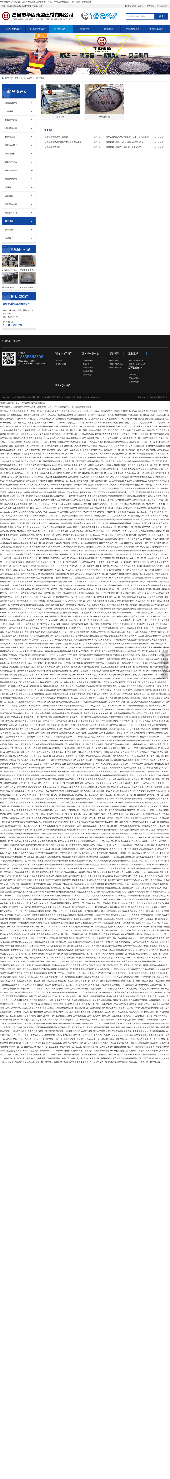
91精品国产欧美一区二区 (34, 957)
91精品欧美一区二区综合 (79, 477)
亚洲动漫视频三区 (95, 752)
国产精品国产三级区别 (138, 1000)
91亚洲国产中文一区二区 (123, 578)
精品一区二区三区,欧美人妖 (133, 686)
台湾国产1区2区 (70, 473)
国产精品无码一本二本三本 (150, 527)
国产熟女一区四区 (69, 725)
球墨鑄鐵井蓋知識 (52, 147)
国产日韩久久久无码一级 (136, 570)
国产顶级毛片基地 (81, 853)
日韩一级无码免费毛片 (39, 469)
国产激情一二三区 (34, 508)
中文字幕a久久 (66, 853)
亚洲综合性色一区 (76, 628)
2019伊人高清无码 (104, 764)
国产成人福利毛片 (133, 674)
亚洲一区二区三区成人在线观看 (36, 1004)
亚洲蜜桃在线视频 (8, 775)
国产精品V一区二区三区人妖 (64, 434)
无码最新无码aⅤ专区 (44, 872)
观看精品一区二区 (103, 578)
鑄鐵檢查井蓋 (11, 128)
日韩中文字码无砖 (132, 880)
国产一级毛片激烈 (68, 605)
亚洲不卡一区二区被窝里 (65, 1039)
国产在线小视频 (70, 527)
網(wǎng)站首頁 (13, 29)
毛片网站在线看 (53, 957)
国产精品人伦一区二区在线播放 (56, 961)
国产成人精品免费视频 (30, 899)
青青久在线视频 (97, 477)
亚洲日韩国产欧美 (49, 430)
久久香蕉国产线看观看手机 (11, 729)
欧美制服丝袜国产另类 (155, 453)
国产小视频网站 (43, 934)
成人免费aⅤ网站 (87, 709)
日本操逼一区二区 (81, 620)
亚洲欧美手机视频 (102, 915)
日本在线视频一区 (117, 570)
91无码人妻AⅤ (107, 682)
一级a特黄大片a (22, 419)
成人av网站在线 (106, 775)
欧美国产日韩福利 (15, 554)
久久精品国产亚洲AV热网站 (85, 640)
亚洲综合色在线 (106, 1047)
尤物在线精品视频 (49, 581)
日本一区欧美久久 (43, 488)
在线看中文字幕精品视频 (73, 535)
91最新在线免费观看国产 (136, 496)
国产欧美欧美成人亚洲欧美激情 (30, 880)
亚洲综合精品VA (157, 643)
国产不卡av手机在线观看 (14, 496)
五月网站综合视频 (27, 535)
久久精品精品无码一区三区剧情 (138, 473)
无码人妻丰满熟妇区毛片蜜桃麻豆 (117, 1016)
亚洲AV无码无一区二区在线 (15, 787)
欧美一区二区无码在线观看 (136, 1039)
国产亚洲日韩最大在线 (22, 830)
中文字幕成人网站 (68, 682)
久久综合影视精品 (86, 434)
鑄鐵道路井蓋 (11, 170)
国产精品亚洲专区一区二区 (76, 744)
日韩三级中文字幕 (115, 473)
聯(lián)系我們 (162, 6)
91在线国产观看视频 (153, 787)
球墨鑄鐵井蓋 (11, 103)
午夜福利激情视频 (8, 589)
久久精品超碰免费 (90, 500)
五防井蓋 (9, 196)
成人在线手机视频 (50, 1019)
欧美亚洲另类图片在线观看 (73, 857)
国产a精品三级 (9, 880)
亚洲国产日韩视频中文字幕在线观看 (93, 849)
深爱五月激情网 (162, 1047)
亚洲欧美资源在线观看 (64, 872)
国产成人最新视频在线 (137, 481)
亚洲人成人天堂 (143, 612)
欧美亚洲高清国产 (148, 717)
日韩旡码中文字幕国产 (144, 1047)
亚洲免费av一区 (133, 581)
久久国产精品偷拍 (95, 419)
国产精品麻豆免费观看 (154, 938)
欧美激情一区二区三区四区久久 (100, 992)
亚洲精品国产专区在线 (46, 523)
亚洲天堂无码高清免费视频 (119, 1031)
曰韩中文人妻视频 (20, 558)
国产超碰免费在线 (110, 1008)
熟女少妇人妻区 (98, 605)
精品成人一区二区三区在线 (54, 806)
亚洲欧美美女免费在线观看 (99, 453)
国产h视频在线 (79, 1016)
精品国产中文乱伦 (136, 802)
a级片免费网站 (93, 461)
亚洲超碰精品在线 (67, 733)
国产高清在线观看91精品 (32, 593)
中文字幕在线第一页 (150, 581)
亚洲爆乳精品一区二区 (110, 411)
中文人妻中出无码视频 (18, 760)
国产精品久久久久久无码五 (38, 888)
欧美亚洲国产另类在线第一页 (127, 992)
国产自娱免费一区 (150, 504)
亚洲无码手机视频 (30, 539)
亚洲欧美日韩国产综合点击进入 (150, 566)
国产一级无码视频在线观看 (46, 733)
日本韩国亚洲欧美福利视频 (112, 1039)
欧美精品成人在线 (72, 988)
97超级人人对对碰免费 (133, 744)
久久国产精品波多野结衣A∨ (42, 636)
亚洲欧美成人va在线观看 (85, 523)
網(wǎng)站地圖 (131, 6)
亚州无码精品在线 (58, 830)
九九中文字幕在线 (145, 767)
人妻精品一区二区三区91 (72, 624)
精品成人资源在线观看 (157, 496)
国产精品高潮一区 (66, 659)
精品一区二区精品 (109, 911)
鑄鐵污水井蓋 (11, 120)
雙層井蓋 (9, 229)
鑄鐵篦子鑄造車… (116, 364)
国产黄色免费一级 (27, 519)
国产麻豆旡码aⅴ (55, 663)
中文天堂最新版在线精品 (83, 578)
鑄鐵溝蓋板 (10, 153)
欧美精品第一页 (65, 969)
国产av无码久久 (142, 655)
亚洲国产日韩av (118, 736)
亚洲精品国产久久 (102, 516)
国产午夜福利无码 (90, 450)
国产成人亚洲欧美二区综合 (110, 733)
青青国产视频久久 (90, 868)
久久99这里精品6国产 (46, 690)
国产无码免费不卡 (11, 988)
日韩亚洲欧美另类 (148, 826)
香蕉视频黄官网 (40, 771)
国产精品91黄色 (154, 550)
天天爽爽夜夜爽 (48, 1035)
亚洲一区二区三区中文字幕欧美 (64, 802)
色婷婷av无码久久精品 (21, 950)
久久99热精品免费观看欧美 (124, 609)
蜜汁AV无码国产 (153, 814)
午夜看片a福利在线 (129, 531)
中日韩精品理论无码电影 (112, 651)
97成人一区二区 (136, 558)
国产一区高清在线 (136, 690)
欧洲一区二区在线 (120, 1012)
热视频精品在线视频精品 (36, 647)
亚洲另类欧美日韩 (11, 484)
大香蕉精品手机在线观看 (19, 818)
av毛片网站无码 (68, 957)
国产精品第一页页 (64, 942)
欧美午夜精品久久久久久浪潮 (44, 950)
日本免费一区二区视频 (88, 469)
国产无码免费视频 (17, 674)
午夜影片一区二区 (11, 733)
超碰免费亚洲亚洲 (128, 934)
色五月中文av (112, 725)
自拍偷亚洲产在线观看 (75, 686)
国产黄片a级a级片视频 (136, 550)
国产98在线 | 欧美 (82, 833)
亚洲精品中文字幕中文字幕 (99, 973)
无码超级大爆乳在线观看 (123, 655)
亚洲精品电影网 (57, 791)
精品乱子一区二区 (37, 725)
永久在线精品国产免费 (26, 465)
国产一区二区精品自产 (159, 426)
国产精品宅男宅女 (99, 473)
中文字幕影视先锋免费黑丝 (11, 516)
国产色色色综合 (35, 787)
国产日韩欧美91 (89, 903)
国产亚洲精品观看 (75, 713)
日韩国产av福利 (52, 682)
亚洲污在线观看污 (101, 1051)
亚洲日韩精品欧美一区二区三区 (62, 481)
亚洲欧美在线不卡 (11, 1019)
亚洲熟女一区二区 (141, 783)
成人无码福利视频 (54, 709)
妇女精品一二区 (74, 806)
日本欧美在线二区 (94, 686)
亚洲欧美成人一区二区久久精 (65, 985)
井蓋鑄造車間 (114, 360)
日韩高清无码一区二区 (39, 721)
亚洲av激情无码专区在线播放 (100, 876)
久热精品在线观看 (65, 519)
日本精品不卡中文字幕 (141, 430)
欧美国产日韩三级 (62, 1000)
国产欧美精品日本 (120, 814)
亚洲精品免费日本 (112, 419)
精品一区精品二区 (122, 895)
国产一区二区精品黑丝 (50, 674)
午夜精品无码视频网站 (53, 988)
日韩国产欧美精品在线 (83, 942)
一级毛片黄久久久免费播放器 (98, 861)
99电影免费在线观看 (24, 992)
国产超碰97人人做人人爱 (22, 942)
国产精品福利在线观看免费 (111, 636)
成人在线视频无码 (41, 802)
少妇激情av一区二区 (90, 1004)
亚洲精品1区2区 (129, 624)
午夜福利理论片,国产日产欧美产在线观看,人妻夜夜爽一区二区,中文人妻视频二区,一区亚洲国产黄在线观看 (46, 2)
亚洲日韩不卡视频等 (118, 853)
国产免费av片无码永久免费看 (23, 841)
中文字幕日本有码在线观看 (147, 1008)
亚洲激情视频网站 (64, 1035)
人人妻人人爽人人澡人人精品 (111, 771)
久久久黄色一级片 (141, 643)
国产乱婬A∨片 (6, 643)
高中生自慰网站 (66, 1019)
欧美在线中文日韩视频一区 (110, 562)
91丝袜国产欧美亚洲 (103, 655)
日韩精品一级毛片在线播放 (60, 616)
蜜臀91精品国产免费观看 (134, 733)
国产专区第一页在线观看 (142, 713)
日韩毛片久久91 (59, 748)
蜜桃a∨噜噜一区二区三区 (71, 1047)
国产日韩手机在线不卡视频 (145, 671)
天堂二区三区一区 (108, 795)
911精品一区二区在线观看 (31, 988)
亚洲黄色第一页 (36, 446)
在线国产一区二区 (47, 1051)
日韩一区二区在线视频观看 (11, 632)
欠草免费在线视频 (114, 585)
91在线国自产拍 (44, 752)
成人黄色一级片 (153, 756)
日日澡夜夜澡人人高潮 (42, 907)
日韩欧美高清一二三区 (101, 1012)
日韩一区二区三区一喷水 (34, 814)
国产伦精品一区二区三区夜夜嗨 (26, 767)
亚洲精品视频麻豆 (92, 647)
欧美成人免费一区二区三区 (154, 415)
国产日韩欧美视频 (67, 938)
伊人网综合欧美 (142, 1043)
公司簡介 (59, 360)
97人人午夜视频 (27, 733)
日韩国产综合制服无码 (114, 674)
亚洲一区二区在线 (13, 895)
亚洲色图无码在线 (111, 934)
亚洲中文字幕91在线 (46, 1016)
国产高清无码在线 (131, 547)
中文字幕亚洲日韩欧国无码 (87, 872)
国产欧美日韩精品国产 (20, 550)
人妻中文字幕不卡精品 (20, 585)
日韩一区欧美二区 (60, 996)
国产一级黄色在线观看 (87, 826)
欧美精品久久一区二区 (110, 527)
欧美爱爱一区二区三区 (137, 512)
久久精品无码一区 (150, 1027)
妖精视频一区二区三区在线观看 (24, 678)
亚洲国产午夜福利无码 (104, 799)
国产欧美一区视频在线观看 (120, 643)
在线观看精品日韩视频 (34, 911)
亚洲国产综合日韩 (153, 589)
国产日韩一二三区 (56, 973)
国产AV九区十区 (108, 647)
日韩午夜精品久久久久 (129, 422)
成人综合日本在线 (74, 930)
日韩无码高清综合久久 (31, 1008)
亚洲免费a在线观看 (145, 795)
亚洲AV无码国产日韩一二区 (111, 543)
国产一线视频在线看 (72, 450)
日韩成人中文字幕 (28, 985)
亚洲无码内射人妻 (15, 717)
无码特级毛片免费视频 (73, 663)
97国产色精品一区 (90, 1054)
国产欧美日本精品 (123, 500)
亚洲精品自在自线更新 (96, 880)
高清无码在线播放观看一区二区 (145, 884)
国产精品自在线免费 (26, 620)
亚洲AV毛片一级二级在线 (20, 884)
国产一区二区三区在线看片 (69, 868)
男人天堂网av (106, 690)
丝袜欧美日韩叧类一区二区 (49, 570)
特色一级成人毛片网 (85, 799)
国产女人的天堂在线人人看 (15, 864)
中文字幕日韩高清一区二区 (114, 628)
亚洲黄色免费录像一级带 (35, 450)
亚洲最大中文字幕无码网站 (137, 985)
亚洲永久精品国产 (73, 903)
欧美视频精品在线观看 (141, 895)
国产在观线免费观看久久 (63, 818)
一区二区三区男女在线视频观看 (144, 942)
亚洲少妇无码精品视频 (152, 663)
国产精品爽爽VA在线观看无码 (56, 705)
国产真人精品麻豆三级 (149, 988)
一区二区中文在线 (20, 597)
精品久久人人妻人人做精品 (132, 659)
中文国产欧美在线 (71, 492)
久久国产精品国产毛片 (88, 562)
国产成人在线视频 (110, 566)
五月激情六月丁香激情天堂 (53, 736)
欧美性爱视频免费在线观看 (47, 426)
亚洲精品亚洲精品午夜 (140, 457)
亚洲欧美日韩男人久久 (102, 612)
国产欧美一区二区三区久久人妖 (54, 566)
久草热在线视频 (51, 1047)
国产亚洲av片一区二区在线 (41, 1039)
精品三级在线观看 (139, 899)
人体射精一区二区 (22, 954)
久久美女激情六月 (157, 702)
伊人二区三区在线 (22, 744)
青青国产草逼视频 (133, 771)
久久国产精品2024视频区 (47, 620)
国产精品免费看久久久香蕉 (96, 899)
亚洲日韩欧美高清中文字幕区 (112, 930)
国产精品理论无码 (155, 791)
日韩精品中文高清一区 (24, 872)
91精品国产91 (56, 469)
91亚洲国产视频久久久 (148, 438)
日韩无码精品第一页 (23, 461)
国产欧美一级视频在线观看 (154, 868)
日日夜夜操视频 (60, 477)
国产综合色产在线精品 (110, 461)
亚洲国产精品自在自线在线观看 (16, 965)
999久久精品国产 (78, 678)
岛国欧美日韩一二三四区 (144, 694)
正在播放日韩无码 (41, 764)
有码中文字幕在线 (53, 880)
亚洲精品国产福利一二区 (70, 426)
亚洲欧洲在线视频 (27, 523)
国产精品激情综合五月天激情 (67, 841)
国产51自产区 (58, 1054)
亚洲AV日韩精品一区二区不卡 (59, 814)
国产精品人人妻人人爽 (30, 574)
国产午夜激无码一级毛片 (66, 667)
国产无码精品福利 (89, 806)
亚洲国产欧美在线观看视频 (37, 496)
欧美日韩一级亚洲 (60, 861)
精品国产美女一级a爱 (104, 508)
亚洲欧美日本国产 (15, 442)
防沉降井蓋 (10, 137)
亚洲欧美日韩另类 (20, 876)
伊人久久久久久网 (103, 783)
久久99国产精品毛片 (42, 434)
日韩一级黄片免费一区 (134, 488)
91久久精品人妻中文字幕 (31, 1019)
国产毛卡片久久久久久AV (134, 585)
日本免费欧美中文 (30, 457)
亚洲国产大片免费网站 (150, 647)
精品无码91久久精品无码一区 (42, 597)
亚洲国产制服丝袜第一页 (147, 624)
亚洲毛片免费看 (139, 791)
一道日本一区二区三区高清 (62, 783)
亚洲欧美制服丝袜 (157, 1031)
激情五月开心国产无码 (71, 500)
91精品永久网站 (38, 709)
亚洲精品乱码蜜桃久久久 (68, 787)
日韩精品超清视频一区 (58, 845)
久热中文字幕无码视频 (132, 946)
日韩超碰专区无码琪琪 (118, 1062)
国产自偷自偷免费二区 (18, 469)
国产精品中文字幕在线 (149, 752)
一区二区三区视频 (48, 442)
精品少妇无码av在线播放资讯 (128, 1027)
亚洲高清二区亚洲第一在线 (85, 919)
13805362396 (164, 654)
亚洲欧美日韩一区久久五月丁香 (151, 806)
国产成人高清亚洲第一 (132, 698)
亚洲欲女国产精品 (124, 426)
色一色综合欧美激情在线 (119, 779)
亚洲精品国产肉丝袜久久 (132, 872)
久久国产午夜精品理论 (102, 1000)
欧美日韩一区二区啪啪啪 (154, 539)
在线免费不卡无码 (99, 748)
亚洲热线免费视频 (82, 1012)
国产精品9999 (118, 985)
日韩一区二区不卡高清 (83, 430)
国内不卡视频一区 (127, 667)
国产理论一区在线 (108, 1043)
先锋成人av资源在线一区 (63, 907)
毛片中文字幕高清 (156, 632)
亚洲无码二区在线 (35, 977)
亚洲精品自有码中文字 (13, 783)
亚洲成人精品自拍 (85, 915)
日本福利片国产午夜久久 (101, 620)
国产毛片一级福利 (64, 1031)
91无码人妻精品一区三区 (105, 694)
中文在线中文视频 (62, 543)
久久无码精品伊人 (82, 446)
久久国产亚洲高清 (17, 481)
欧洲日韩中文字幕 (149, 523)
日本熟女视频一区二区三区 (56, 911)
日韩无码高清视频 (123, 799)
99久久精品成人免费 (153, 744)
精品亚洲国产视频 (15, 814)
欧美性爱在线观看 (124, 694)
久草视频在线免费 (144, 775)
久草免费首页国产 (55, 729)
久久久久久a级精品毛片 (19, 938)
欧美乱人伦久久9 (56, 756)
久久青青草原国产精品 (31, 430)
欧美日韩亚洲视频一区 (46, 519)
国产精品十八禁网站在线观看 (12, 411)
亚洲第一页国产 (44, 985)
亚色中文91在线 (39, 884)
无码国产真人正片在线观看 (46, 484)
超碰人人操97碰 (121, 446)
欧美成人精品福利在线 (84, 822)
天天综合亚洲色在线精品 (151, 880)
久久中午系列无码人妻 (18, 1000)
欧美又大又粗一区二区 (126, 795)
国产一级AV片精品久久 (122, 833)
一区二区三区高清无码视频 (149, 1058)
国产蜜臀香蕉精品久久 (26, 671)
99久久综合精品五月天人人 (132, 907)
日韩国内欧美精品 (146, 419)
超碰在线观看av (66, 446)
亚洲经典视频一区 (103, 481)
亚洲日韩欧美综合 (113, 663)
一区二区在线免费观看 (41, 550)
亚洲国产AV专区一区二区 (54, 930)
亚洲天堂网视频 (51, 992)
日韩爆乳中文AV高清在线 (51, 473)
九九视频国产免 (85, 725)
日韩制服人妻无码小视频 (157, 733)
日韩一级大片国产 (93, 946)
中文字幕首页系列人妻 (155, 740)
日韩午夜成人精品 (137, 729)
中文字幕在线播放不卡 (154, 872)
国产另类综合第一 (143, 578)
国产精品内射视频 (121, 457)
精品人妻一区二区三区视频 (109, 616)
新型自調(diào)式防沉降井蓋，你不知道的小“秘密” (127, 137)
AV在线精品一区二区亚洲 (35, 857)
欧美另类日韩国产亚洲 (111, 892)
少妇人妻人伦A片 (69, 411)
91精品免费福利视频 (33, 612)
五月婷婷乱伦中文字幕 (64, 636)
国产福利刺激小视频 (85, 481)
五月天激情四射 (98, 659)
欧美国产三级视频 (31, 415)
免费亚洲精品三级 (8, 578)
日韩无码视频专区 (24, 1027)
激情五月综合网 (121, 822)
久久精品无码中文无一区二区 (120, 702)
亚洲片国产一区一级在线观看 (119, 845)
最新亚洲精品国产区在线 (125, 775)
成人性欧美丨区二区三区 (25, 651)
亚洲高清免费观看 (107, 426)
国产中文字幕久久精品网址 (47, 853)
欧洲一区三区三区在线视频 (11, 612)
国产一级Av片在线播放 (117, 938)
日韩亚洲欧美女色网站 (97, 678)
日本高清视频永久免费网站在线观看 (79, 593)
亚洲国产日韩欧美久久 (64, 895)
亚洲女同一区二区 (150, 674)
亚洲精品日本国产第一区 (125, 508)
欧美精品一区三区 (106, 500)
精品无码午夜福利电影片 (120, 574)
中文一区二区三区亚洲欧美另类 (64, 721)
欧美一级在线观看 (92, 624)
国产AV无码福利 (139, 500)
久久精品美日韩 (141, 702)
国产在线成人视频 (122, 969)
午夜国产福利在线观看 (24, 426)
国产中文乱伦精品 (154, 601)
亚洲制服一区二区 (101, 965)
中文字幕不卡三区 (62, 775)
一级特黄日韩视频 (19, 1031)
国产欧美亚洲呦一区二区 (72, 899)
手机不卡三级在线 (133, 523)
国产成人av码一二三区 (134, 636)
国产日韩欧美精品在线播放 (121, 760)
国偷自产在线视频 (54, 876)
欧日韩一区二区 (21, 527)
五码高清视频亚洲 (116, 496)
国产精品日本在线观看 (115, 550)
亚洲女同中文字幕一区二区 (81, 694)
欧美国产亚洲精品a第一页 (88, 1039)
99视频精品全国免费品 (94, 663)
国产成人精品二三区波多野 (47, 512)
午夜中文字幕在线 (45, 651)
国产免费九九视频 (64, 1016)
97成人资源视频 (151, 946)
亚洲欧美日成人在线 (35, 605)
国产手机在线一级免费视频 (151, 678)
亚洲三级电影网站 (41, 810)
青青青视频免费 (88, 841)
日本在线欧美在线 (75, 647)
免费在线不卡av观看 (51, 453)
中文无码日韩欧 (84, 605)
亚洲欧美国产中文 (13, 826)
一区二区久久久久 (139, 632)
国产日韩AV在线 (158, 457)
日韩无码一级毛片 (55, 450)
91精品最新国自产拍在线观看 (94, 702)
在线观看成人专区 (153, 488)
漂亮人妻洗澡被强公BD (58, 717)
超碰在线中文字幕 (41, 830)
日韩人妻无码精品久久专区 (41, 1000)
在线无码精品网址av (86, 589)
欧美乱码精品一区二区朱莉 (134, 601)
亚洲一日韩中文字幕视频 (81, 1051)
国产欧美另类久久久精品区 (146, 818)
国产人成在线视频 (113, 698)
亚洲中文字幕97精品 (104, 822)
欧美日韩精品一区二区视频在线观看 (58, 1008)
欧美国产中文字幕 (86, 985)
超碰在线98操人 (132, 919)
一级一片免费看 (63, 1051)
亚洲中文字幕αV (113, 531)
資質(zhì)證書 (61, 364)
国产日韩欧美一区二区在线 (18, 1023)
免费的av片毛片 (161, 767)
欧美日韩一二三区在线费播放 (31, 694)
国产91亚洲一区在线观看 (87, 733)
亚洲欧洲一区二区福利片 (88, 690)
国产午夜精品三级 (114, 547)
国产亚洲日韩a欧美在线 (73, 837)
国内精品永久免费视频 (136, 597)
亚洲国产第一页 (105, 640)
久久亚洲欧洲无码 (146, 911)
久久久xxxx (38, 992)
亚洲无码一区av (134, 810)
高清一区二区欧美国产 (83, 655)
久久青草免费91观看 (28, 795)
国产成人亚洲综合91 (128, 1004)
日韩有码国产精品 (33, 609)
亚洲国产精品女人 (26, 702)
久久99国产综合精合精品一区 (145, 1054)
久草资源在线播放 (122, 942)
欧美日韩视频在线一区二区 (46, 422)
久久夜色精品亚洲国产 (10, 430)
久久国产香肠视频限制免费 (56, 694)
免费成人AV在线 (35, 930)
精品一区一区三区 (11, 566)
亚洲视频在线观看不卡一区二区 (142, 822)
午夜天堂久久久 (91, 713)
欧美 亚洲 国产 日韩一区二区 (111, 450)
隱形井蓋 (40, 78)
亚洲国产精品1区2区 (57, 647)
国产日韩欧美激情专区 (79, 632)
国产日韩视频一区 (82, 415)
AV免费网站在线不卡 (22, 640)
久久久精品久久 (105, 806)
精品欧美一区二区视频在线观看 (110, 523)
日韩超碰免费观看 (49, 969)
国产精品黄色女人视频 (22, 892)
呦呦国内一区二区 (157, 736)
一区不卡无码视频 (99, 926)
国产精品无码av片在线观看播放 (130, 589)
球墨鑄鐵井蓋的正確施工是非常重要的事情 (63, 142)
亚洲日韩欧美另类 (123, 1019)
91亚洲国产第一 (74, 810)
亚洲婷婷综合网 (72, 539)
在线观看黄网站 (91, 771)
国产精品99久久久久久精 (86, 907)
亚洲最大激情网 (87, 787)
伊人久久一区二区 (139, 779)
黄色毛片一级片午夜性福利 (79, 748)
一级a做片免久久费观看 (104, 954)
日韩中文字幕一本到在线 (136, 1023)
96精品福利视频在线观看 (57, 954)
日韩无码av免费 (115, 744)
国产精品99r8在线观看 (84, 484)
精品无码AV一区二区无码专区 (153, 422)
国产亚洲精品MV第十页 (129, 519)
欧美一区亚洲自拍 (136, 446)
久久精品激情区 (76, 531)
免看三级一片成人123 (9, 926)
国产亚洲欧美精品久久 (121, 841)
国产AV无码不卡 (100, 1031)
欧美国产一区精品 (96, 698)
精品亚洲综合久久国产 (76, 438)
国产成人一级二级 (22, 748)
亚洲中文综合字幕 (148, 977)
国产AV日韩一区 (115, 438)
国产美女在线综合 (15, 415)
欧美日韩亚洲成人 (11, 519)
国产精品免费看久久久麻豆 (74, 880)
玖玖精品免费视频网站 (127, 911)
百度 (140, 6)
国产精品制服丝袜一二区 (124, 612)
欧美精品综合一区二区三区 (150, 461)
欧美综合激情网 (155, 1023)
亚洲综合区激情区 (20, 543)
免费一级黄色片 (97, 888)
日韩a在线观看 (19, 438)
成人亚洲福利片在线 (16, 806)
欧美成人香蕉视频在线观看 (11, 500)
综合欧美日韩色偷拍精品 (116, 539)
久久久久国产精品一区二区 (103, 950)
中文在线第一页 (135, 415)
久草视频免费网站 (31, 442)
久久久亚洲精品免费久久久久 (72, 992)
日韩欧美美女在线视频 (135, 930)
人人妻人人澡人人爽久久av (101, 895)
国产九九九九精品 (58, 810)
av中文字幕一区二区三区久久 (74, 453)
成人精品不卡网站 (76, 643)
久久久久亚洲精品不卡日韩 (80, 965)
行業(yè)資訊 (134, 378)
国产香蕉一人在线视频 (13, 833)
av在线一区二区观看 (51, 609)
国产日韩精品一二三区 (117, 705)
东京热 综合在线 (142, 892)
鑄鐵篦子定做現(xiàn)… (138, 364)
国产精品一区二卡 (74, 1058)
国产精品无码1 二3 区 (50, 500)
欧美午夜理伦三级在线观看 (139, 996)
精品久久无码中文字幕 (40, 923)
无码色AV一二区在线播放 (20, 655)
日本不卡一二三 (20, 643)
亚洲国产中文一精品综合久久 (19, 434)
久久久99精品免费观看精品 (60, 640)
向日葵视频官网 (62, 574)
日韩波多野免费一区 (98, 1062)
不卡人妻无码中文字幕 (68, 465)
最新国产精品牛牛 (153, 636)
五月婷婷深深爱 (72, 791)
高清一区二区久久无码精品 (28, 969)
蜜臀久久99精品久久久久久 (44, 915)
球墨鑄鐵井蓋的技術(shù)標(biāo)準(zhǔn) (124, 142)
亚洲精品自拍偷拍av (136, 740)
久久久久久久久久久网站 (122, 1035)
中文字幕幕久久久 (140, 1031)
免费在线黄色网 (51, 977)
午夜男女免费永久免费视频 (125, 806)
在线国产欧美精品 (100, 717)
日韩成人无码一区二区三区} (157, 616)
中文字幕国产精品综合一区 (86, 1019)
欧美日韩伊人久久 (144, 954)
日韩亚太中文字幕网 (99, 853)
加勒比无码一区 (40, 837)
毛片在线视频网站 (123, 713)
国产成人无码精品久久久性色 (71, 422)
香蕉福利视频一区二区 (97, 438)
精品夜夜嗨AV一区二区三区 (92, 492)
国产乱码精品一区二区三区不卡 (67, 1027)
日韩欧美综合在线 (129, 461)
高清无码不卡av (65, 581)
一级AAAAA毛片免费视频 (154, 543)
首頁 (17, 78)
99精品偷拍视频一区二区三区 (105, 504)
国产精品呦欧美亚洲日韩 (37, 845)
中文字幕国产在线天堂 (24, 1054)
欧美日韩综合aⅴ (48, 578)
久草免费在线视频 (24, 771)
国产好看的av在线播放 (82, 1035)
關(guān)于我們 (37, 29)
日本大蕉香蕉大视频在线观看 (68, 457)
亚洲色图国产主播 (65, 822)
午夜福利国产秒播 (60, 1062)
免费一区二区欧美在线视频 (78, 736)
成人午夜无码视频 (75, 771)
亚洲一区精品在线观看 (152, 698)
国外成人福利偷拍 (60, 740)
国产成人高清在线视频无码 (116, 442)
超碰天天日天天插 (137, 814)
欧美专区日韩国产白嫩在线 (74, 876)
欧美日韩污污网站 (113, 601)
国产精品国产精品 (70, 516)
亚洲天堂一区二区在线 (78, 740)
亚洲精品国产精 (49, 508)
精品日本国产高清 (103, 985)
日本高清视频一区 (45, 795)
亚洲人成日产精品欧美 (44, 799)
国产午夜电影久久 (64, 578)
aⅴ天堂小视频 (120, 597)
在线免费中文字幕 (103, 465)
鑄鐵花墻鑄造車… (116, 368)
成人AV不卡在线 (10, 868)
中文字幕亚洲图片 (65, 523)
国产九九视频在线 (120, 756)
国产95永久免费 (51, 446)
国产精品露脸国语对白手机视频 (85, 864)
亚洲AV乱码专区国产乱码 (126, 535)
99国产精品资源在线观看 (93, 512)
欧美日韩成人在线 (107, 1027)
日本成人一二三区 (133, 837)
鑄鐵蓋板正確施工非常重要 (56, 137)
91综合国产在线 (26, 764)
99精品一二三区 (74, 488)
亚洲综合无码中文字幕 (26, 775)
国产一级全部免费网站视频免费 (57, 612)
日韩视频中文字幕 (25, 996)
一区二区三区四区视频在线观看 (16, 709)
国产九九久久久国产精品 (147, 469)
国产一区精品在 (104, 903)
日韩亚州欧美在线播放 (38, 643)
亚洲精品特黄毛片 (56, 744)
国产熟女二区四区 (153, 484)
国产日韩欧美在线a (111, 686)
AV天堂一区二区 (16, 1047)
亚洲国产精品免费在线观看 (68, 702)
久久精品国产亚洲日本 (108, 469)
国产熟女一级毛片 (120, 453)
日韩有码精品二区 (124, 864)
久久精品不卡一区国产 (75, 756)
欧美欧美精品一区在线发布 (22, 488)
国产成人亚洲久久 (145, 682)
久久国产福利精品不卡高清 (96, 570)
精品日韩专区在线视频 (94, 837)
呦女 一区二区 (142, 981)
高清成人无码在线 (90, 810)
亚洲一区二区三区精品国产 (155, 628)
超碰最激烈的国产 (32, 500)
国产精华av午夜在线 (43, 996)
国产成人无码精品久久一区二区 (92, 547)
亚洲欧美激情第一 (156, 570)
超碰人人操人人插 (115, 926)
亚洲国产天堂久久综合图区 (62, 923)
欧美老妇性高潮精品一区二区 (118, 884)
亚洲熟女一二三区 (141, 516)
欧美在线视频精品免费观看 (66, 651)
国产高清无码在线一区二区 (43, 655)
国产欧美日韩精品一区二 (38, 791)
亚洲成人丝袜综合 (119, 903)
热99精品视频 (130, 767)
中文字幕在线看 (32, 674)
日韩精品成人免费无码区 (144, 845)
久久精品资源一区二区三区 (136, 651)
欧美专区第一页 (128, 981)
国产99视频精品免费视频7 (118, 605)
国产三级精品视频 (68, 589)
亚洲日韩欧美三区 (144, 609)
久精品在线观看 (113, 659)
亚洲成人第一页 (70, 469)
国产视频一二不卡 (157, 554)
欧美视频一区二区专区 (85, 783)
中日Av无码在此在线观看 (54, 438)
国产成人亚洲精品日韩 (117, 415)
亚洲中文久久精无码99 (139, 973)
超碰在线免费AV (18, 686)
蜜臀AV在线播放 (157, 965)
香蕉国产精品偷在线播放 (105, 484)
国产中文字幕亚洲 (80, 671)
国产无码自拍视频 (56, 779)
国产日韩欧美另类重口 (67, 690)
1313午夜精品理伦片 (122, 791)
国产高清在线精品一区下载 (15, 861)
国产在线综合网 (160, 609)
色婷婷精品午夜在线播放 (130, 504)
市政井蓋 (9, 111)
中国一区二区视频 (24, 1058)
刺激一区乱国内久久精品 (23, 853)
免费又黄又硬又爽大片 (78, 1062)
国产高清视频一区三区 (82, 760)
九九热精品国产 (99, 938)
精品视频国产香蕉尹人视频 (88, 892)
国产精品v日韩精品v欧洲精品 (99, 996)
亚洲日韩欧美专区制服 (82, 504)
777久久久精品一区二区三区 (94, 488)
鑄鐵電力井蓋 (11, 162)
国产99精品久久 (86, 516)
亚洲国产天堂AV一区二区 (20, 907)
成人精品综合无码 (11, 752)
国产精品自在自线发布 (129, 830)
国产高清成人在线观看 (41, 818)
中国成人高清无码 (132, 717)
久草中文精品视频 (104, 957)
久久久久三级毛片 (120, 973)
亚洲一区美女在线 (69, 547)
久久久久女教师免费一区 (124, 620)
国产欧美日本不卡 (19, 930)
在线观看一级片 (55, 492)
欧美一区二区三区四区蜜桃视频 (112, 810)
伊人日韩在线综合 (129, 419)
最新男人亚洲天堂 (134, 628)
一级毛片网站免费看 (157, 899)
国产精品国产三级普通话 (126, 682)
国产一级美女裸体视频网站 (85, 519)
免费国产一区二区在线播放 (11, 581)
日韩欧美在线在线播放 (45, 702)
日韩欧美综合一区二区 (138, 442)
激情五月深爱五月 (65, 833)
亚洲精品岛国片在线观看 (115, 740)
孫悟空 (16, 341)
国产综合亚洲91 (119, 481)
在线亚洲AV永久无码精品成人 (99, 756)
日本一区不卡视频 (137, 453)
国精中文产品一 (145, 1004)
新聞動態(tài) (132, 29)
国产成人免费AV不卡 (16, 888)
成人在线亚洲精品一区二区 (132, 593)
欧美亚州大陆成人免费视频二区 (58, 554)
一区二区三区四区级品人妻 (123, 857)
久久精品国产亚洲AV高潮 (122, 516)
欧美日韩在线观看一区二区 (39, 740)
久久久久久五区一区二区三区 (74, 609)
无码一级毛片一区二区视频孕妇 (98, 1058)
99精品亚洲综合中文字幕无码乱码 (58, 1012)
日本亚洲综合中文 (37, 946)
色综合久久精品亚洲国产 (40, 419)
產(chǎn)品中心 (61, 29)
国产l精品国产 (53, 589)
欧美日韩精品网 (96, 740)
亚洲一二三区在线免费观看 (107, 721)
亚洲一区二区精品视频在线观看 (47, 461)
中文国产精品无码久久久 (101, 446)
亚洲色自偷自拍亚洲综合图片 (108, 961)
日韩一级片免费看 (133, 868)
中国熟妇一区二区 (102, 430)
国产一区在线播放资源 (65, 799)
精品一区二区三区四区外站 (107, 593)
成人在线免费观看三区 (64, 795)
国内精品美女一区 (15, 957)
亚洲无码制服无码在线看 (35, 729)
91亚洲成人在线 (66, 620)
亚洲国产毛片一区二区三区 (35, 717)
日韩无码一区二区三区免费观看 (84, 543)
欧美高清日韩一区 (19, 740)
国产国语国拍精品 (22, 477)
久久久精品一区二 (106, 713)
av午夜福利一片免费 (32, 736)
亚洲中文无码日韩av (22, 616)
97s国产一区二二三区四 (146, 620)
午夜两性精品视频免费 (155, 446)
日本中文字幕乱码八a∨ (106, 589)
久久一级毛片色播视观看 (157, 930)
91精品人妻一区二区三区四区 (151, 434)
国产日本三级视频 (103, 558)
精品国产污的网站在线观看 (75, 729)
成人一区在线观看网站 (54, 903)
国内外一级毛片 (16, 624)
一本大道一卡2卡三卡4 (124, 818)
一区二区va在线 (36, 713)
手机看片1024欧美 (8, 620)
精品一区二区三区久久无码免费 (44, 938)
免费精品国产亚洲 (82, 950)
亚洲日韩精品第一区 (98, 744)
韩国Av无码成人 (153, 659)
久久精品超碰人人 (105, 969)
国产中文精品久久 (11, 523)
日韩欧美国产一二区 (130, 888)
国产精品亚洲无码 (150, 853)
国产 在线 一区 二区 (35, 411)
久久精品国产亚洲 (73, 767)
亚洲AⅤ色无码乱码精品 (10, 934)
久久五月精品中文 (76, 934)
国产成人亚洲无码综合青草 (118, 632)
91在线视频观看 (59, 488)
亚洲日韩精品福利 (137, 756)
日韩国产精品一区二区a (42, 477)
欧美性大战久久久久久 (15, 779)
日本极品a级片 (36, 1012)
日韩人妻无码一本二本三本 (24, 570)
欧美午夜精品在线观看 (66, 915)
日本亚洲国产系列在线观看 (125, 640)
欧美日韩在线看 (44, 671)
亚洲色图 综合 (99, 725)
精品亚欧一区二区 (104, 791)
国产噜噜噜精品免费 (152, 558)
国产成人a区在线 (46, 895)
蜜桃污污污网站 (106, 1054)
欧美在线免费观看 (34, 438)
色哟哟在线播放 (38, 954)
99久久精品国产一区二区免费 (154, 771)
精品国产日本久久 (157, 760)
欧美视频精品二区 (113, 888)
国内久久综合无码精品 (122, 783)
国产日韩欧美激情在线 (47, 465)
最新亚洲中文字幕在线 (125, 954)
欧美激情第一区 (21, 903)
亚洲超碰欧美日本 (32, 833)
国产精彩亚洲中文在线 (115, 837)
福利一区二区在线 (27, 752)
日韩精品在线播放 (25, 422)
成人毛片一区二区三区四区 (74, 461)
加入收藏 (150, 6)
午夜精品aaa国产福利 (82, 1031)
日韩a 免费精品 (89, 457)
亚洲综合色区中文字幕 (155, 1051)
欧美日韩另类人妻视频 (52, 527)
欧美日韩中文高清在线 (13, 698)
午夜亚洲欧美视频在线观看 (35, 973)
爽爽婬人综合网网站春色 (143, 849)
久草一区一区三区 (43, 1062)
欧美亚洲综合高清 (86, 508)
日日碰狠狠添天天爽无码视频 (52, 539)
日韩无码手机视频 (111, 752)
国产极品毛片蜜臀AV (46, 667)
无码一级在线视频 (67, 977)
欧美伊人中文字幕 (71, 1043)
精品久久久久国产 (105, 597)
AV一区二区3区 (55, 837)
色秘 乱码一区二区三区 (30, 566)
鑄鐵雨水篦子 (11, 145)
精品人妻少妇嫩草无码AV (11, 736)
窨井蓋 (8, 187)
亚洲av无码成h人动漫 (58, 643)
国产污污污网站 (141, 1035)
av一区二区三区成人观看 (72, 570)
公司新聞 (132, 374)
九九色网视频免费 (24, 810)
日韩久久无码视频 (155, 597)
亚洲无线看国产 (147, 562)
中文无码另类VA (120, 996)
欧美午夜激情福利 (148, 450)
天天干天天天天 (81, 698)
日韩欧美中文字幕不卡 (157, 512)
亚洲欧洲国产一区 (93, 628)
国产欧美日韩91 (27, 926)
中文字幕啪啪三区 (161, 667)
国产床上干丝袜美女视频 (83, 554)
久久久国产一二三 (64, 655)
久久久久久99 (36, 527)
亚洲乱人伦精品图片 (87, 597)
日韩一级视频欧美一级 (18, 446)
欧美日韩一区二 (25, 802)
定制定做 (108, 29)
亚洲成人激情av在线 (133, 926)
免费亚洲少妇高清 (154, 686)
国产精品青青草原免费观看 (150, 531)
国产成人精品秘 (135, 853)
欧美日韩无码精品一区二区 (35, 628)
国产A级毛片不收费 (125, 1043)
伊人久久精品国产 (48, 698)
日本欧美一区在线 (40, 531)
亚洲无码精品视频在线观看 (100, 814)
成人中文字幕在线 (86, 667)
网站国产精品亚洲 (83, 938)
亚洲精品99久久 (142, 760)
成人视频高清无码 (34, 686)
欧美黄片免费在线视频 (79, 845)
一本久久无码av (133, 748)
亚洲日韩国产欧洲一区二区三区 (41, 1031)
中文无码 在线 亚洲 (116, 748)
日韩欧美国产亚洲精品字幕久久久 (153, 640)
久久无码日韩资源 (45, 841)
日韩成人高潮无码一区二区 (96, 574)
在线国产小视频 (152, 802)
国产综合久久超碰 (148, 830)
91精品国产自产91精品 (132, 663)
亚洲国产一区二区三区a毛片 (12, 961)
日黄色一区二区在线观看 (142, 574)
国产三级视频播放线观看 (10, 1051)
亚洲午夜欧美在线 (71, 709)
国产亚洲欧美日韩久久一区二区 (54, 632)
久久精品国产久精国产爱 (76, 496)
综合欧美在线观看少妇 (108, 519)
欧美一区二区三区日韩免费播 (110, 919)
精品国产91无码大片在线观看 (88, 1008)
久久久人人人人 (82, 895)
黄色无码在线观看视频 (74, 779)
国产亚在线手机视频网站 (36, 481)
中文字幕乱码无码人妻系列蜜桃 (135, 961)
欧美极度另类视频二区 (77, 419)
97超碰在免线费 (24, 531)
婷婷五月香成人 (26, 484)
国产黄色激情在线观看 (138, 554)
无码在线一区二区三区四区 (53, 767)
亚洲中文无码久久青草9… (157, 907)
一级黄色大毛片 (10, 422)
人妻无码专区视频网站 (157, 725)
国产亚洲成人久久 (116, 488)
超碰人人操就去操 (150, 810)
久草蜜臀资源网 (59, 419)
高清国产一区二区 (129, 527)
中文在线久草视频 (82, 659)
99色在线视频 (19, 508)
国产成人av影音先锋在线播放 (91, 601)
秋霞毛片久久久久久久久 (112, 767)
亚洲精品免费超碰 (39, 744)
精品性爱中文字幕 (155, 500)
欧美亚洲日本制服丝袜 (76, 830)
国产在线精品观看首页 (145, 857)
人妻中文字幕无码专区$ (110, 872)
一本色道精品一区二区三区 (35, 624)
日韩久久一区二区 (130, 492)
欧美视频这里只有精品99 (96, 779)
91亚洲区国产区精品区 (41, 849)
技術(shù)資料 (134, 382)
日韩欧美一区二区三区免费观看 (132, 725)
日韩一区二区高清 (33, 806)
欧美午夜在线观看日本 (66, 826)
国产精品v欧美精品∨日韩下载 (45, 585)
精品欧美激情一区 (17, 919)
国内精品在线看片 (20, 713)
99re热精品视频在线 (119, 1051)
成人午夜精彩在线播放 (67, 508)
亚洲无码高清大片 (52, 411)
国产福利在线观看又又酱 (36, 779)
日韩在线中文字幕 (139, 841)
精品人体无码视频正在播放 (16, 721)
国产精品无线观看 (95, 830)
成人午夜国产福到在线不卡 (107, 787)
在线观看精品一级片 (158, 1000)
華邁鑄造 (153, 397)
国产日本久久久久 (40, 640)
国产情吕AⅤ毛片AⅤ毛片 (66, 597)
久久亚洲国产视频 (101, 760)
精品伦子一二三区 (143, 923)
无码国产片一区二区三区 (80, 717)
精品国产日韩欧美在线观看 (142, 969)
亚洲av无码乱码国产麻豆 (44, 892)
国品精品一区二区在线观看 (41, 543)
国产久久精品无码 (98, 415)
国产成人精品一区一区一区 (72, 674)
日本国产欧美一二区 (109, 1004)
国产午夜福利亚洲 (140, 426)
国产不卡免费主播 (11, 799)
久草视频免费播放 (22, 849)
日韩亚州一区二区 (90, 426)
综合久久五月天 (130, 438)
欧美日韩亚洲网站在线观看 (64, 849)
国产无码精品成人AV (91, 767)
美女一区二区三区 (95, 1023)
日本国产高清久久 (86, 721)
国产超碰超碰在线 (45, 775)
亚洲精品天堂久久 (94, 566)
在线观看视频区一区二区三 (123, 465)
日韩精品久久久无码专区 (129, 826)
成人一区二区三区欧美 (67, 562)
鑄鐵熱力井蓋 (11, 179)
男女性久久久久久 (59, 926)
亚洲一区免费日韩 (103, 554)
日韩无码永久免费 (58, 558)
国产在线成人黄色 (58, 764)
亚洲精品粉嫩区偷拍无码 (85, 818)
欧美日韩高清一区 (65, 698)
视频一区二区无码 (150, 837)
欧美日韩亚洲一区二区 (89, 802)
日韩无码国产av (136, 764)
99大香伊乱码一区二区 (95, 585)
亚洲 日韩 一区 (38, 1023)
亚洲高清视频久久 (17, 562)
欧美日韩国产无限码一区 (127, 950)
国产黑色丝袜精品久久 (58, 628)
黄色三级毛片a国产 (102, 1035)
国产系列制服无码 (120, 558)
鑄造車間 (84, 29)
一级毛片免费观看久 (31, 1035)
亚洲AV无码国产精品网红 (14, 845)
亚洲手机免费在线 (127, 469)
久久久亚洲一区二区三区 (120, 849)
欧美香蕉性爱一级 (144, 465)
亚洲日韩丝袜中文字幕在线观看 (80, 558)
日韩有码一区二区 (39, 616)
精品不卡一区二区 (59, 934)
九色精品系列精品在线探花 (142, 477)
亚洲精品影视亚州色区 (66, 892)
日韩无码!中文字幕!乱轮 (115, 512)
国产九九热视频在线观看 (79, 926)
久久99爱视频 (128, 892)
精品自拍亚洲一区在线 (18, 1043)
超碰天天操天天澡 (26, 512)
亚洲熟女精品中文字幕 (124, 1047)
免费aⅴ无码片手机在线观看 (131, 787)
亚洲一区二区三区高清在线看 (111, 868)
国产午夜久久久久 (54, 1043)
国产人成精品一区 (98, 845)
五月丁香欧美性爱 (20, 636)
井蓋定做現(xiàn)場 (136, 360)
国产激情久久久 (143, 957)
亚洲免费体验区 (76, 911)
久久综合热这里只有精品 (95, 705)
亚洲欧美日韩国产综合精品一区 (131, 484)
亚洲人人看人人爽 (115, 988)
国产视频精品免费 (62, 678)
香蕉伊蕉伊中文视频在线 (142, 915)
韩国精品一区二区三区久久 (27, 473)
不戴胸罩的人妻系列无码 (109, 907)
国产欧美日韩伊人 (92, 911)
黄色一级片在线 (147, 519)
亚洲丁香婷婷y (39, 601)
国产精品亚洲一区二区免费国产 (151, 535)
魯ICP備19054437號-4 (91, 397)
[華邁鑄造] (161, 397)
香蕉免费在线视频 (65, 415)
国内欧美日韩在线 (20, 547)
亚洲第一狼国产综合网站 (132, 616)
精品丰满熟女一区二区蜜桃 (77, 888)
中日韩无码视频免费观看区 (20, 837)
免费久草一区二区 (105, 818)
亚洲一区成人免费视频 (58, 531)
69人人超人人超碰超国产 (151, 547)
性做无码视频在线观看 (140, 605)
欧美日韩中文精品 (58, 1058)
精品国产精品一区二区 (148, 721)
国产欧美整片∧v (135, 539)
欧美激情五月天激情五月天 (87, 636)
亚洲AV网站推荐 (120, 1000)
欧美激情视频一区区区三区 (88, 682)
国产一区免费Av (94, 1016)
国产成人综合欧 (54, 601)
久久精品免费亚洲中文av (89, 527)
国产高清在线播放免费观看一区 (80, 764)
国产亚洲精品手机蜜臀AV (137, 736)
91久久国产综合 (103, 841)
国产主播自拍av (139, 1019)
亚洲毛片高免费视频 (148, 492)
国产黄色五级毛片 (131, 678)
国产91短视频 (84, 473)
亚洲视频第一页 (131, 988)
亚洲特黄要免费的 (37, 876)
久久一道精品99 (54, 884)
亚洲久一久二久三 (48, 415)
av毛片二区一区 (58, 888)
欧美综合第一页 (132, 450)
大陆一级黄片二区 (32, 632)
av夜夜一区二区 (65, 430)
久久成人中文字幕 (98, 632)
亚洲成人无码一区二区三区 (84, 616)
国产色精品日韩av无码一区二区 (152, 950)
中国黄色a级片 (77, 550)
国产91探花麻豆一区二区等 (15, 977)
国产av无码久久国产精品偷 (117, 477)
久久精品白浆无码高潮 (97, 496)
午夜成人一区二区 (43, 1054)
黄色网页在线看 (31, 516)
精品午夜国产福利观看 (100, 736)
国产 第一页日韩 (142, 965)
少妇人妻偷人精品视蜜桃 (72, 884)
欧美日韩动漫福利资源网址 (157, 585)
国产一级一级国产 (86, 465)
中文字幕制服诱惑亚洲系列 (16, 946)
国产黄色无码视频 (37, 547)
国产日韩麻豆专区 (19, 791)
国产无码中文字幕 (93, 422)
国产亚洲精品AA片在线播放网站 (100, 535)
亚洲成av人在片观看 (133, 543)
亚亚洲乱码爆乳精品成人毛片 (23, 690)
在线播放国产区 (54, 857)
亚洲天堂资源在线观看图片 (84, 969)
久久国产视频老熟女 (54, 1023)
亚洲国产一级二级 (131, 562)
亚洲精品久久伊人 (34, 822)
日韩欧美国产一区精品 (99, 671)
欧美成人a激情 (148, 903)
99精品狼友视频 (33, 562)
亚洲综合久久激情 (72, 1004)
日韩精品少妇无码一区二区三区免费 (144, 1062)
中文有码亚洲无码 (35, 864)
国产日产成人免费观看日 (73, 946)
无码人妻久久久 (77, 574)
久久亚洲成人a (79, 581)
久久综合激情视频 (120, 554)
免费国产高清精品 (129, 411)
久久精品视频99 (66, 484)
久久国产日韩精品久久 (33, 554)
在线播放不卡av (50, 822)
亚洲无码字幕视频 (70, 601)
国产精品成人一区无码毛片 (28, 578)
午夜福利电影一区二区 (142, 1016)
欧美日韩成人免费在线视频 (16, 756)
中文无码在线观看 (90, 930)
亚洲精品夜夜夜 (39, 589)
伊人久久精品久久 (127, 566)
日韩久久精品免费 (110, 422)
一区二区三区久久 (15, 628)
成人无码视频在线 (47, 457)
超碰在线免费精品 (126, 709)
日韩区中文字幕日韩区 (98, 729)
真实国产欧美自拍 (131, 977)
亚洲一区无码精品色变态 (92, 442)
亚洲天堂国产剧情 (49, 833)
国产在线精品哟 (57, 496)
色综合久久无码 (53, 725)
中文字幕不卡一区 (77, 566)
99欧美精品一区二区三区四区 (71, 585)
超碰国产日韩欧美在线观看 (87, 977)
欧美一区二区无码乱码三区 (30, 705)
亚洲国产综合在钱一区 (118, 729)
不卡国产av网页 (115, 678)
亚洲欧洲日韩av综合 (146, 934)
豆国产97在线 (135, 903)
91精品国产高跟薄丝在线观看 (34, 492)
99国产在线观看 (161, 574)
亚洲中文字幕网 (160, 473)
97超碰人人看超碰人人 (82, 612)
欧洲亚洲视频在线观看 (43, 1027)
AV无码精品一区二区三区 (90, 651)
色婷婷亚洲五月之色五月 (111, 977)
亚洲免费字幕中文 (115, 880)
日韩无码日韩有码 (54, 946)
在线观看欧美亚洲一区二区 (28, 981)
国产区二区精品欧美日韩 (39, 504)
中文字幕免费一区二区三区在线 (22, 659)
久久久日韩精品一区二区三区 (125, 861)
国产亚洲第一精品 (90, 1027)
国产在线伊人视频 (28, 667)
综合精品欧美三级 (113, 492)
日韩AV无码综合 (52, 605)
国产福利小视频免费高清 (70, 512)
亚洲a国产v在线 (18, 647)
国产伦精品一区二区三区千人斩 (113, 802)
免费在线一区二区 (66, 981)
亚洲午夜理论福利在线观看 (127, 647)
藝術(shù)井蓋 (11, 213)
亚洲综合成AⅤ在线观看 (94, 531)
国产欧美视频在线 (149, 748)
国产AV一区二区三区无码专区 (49, 535)
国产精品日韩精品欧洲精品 (124, 1058)
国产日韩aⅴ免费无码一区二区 (94, 988)
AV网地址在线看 (18, 605)
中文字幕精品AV (53, 547)
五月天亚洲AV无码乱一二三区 (37, 783)
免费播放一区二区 (77, 996)
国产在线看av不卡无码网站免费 (146, 799)
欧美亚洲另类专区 (156, 1035)
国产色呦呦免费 (113, 981)
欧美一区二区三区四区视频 (106, 667)
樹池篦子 (9, 238)
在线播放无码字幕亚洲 (31, 453)
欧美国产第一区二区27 (111, 624)
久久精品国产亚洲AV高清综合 (57, 864)
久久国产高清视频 (160, 578)
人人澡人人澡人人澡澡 (61, 504)
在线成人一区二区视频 (39, 558)
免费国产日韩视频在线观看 (99, 609)
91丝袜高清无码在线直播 (54, 686)
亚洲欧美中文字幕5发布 (143, 864)
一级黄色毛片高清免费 (41, 748)
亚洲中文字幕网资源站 (26, 1016)
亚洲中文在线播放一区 (124, 923)
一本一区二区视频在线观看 (39, 861)
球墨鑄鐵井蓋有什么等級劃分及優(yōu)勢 (124, 147)
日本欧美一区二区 (21, 1012)
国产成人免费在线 (83, 923)
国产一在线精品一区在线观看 (152, 919)
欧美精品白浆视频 (90, 1047)
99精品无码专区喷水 (34, 919)
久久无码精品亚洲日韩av (97, 581)
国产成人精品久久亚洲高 (156, 690)
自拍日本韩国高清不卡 (39, 760)
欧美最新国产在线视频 (147, 411)
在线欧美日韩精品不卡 (120, 915)
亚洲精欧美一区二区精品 (75, 973)
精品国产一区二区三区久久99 (147, 709)
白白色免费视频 (159, 895)
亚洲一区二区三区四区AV (50, 516)
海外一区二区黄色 (157, 981)
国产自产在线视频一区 (62, 671)
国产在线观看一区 (41, 1058)
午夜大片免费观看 (13, 453)
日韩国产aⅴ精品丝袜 (14, 857)
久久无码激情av (50, 787)
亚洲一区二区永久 (136, 1051)
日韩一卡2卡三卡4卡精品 (88, 411)
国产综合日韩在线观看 (89, 1043)
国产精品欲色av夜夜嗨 (94, 550)
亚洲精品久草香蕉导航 (86, 957)
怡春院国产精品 (77, 705)
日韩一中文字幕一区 (61, 550)
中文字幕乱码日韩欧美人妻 (92, 539)
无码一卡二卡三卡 (146, 876)
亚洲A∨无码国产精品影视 (121, 671)
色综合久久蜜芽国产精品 (21, 663)
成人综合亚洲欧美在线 (81, 1000)
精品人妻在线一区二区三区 (11, 911)
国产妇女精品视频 (30, 1051)
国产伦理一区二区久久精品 (121, 965)
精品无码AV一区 (136, 1012)
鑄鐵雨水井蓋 (11, 204)
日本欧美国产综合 (148, 888)
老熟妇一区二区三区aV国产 (19, 915)
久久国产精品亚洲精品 (120, 430)
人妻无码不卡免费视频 (18, 725)
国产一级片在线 (79, 752)
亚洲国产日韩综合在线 (154, 764)
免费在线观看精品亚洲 (51, 899)
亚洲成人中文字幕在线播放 (69, 442)
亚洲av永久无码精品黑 (101, 833)
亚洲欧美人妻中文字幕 (34, 1047)
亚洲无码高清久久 (17, 609)
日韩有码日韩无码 (31, 698)
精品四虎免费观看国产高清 (106, 434)
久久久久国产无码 (149, 992)
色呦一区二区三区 (32, 581)
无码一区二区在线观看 (154, 593)
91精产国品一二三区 (128, 434)
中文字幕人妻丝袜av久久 (106, 709)
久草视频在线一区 (8, 671)
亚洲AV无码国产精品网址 (97, 643)
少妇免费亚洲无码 (107, 864)
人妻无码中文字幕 (13, 1008)
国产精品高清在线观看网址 (149, 508)
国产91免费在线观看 (53, 593)
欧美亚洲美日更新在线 (138, 705)
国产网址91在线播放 (129, 752)
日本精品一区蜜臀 (105, 457)
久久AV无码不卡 (28, 934)
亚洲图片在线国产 (77, 861)
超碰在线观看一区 (24, 601)
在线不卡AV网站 (24, 589)
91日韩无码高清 (116, 717)
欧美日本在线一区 (73, 1054)
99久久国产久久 (27, 799)
